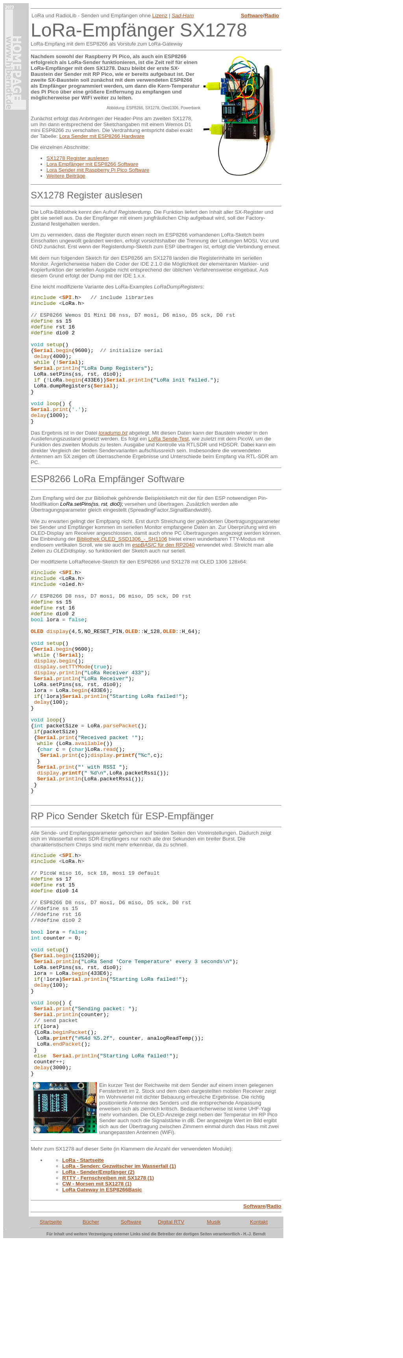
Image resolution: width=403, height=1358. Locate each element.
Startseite (51, 1338)
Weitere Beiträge (65, 176)
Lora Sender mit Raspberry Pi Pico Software (98, 170)
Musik (214, 1338)
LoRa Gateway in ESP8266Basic (102, 1306)
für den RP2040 (163, 571)
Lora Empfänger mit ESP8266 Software (92, 164)
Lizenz (160, 15)
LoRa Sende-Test (168, 465)
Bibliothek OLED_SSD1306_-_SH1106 (122, 565)
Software (252, 15)
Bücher (91, 1338)
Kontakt (259, 1338)
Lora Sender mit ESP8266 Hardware (101, 136)
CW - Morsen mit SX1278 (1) (96, 1300)
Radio (271, 15)
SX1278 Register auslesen (77, 158)
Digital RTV (171, 1338)
